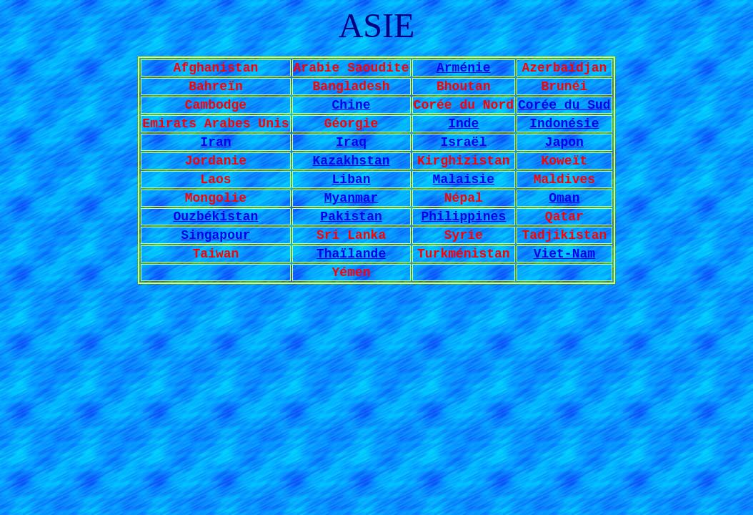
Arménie (464, 68)
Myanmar (351, 198)
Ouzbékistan (216, 217)
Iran (215, 142)
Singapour (215, 235)
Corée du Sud (564, 105)
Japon (564, 142)
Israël (463, 142)
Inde (463, 124)
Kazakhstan (351, 161)
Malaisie (463, 179)
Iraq (351, 142)
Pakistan (351, 217)
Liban (351, 179)
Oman (564, 198)
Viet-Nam (564, 254)
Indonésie (564, 124)
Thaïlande (351, 254)
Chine (351, 105)
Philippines (463, 217)
